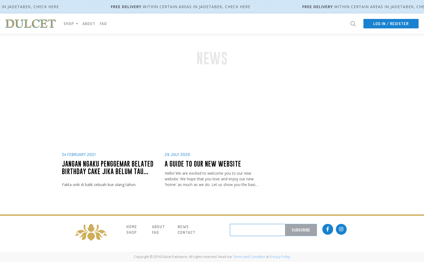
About (88, 23)
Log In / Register (391, 23)
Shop (131, 232)
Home (131, 226)
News (183, 226)
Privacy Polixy (279, 256)
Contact (186, 232)
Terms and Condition (249, 256)
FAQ (103, 23)
